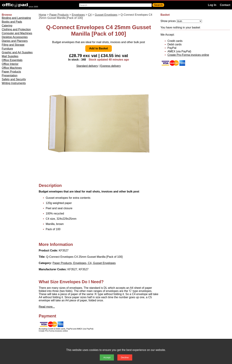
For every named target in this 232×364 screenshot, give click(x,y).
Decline (125, 357)
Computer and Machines (17, 33)
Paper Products (11, 71)
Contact (225, 4)
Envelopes (78, 14)
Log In (212, 4)
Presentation (9, 75)
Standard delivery (87, 65)
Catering (7, 25)
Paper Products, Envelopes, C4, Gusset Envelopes (84, 263)
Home (42, 14)
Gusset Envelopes (106, 14)
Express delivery (110, 65)
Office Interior (10, 63)
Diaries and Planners (15, 40)
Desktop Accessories (15, 37)
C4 (89, 14)
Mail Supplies (10, 56)
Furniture (7, 48)
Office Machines (12, 67)
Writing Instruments (14, 83)
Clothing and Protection (16, 29)
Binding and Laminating (16, 17)
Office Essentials (12, 60)
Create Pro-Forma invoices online (188, 54)
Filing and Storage (13, 44)
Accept (106, 357)
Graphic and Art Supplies (17, 52)
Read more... (47, 306)
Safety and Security (14, 79)
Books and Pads (12, 21)
